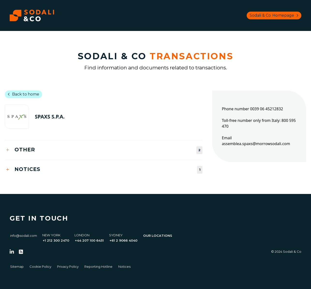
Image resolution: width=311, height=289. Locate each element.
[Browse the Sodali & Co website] (32, 15)
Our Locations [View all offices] (157, 235)
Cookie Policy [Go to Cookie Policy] (40, 266)
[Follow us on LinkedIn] (12, 251)
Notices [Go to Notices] (124, 266)
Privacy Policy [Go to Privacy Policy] (68, 266)
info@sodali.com (23, 235)
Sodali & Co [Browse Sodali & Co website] (275, 15)
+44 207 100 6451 (89, 240)
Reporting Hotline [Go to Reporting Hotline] (98, 266)
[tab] (103, 150)
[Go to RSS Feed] (21, 251)
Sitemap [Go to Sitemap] (17, 266)
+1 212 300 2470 (56, 240)
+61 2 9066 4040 (123, 240)
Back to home (22, 94)
